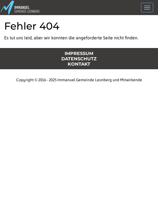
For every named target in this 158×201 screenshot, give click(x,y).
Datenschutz (79, 58)
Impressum (79, 53)
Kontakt (79, 64)
